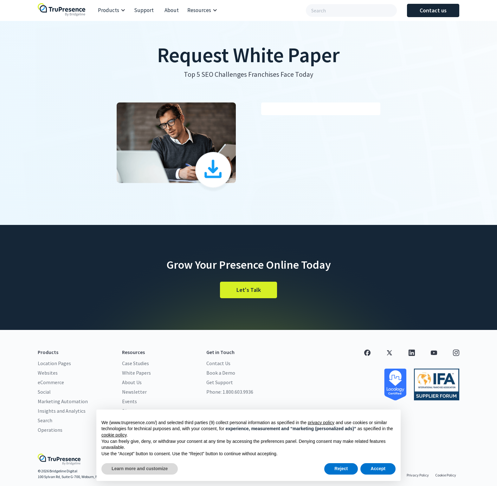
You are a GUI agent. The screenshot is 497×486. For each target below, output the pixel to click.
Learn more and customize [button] (140, 468)
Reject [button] (341, 468)
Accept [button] (378, 468)
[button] (111, 10)
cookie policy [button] (113, 434)
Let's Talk (248, 289)
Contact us (433, 10)
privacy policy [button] (321, 422)
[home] (63, 10)
